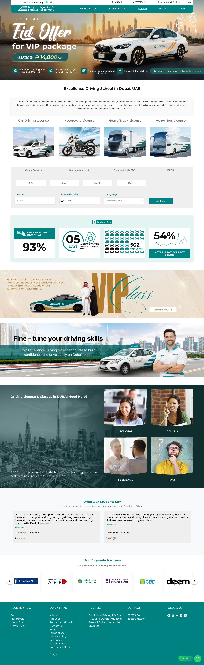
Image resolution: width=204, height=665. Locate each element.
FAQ (52, 629)
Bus (130, 183)
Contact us (56, 625)
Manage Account (79, 170)
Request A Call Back (169, 2)
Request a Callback (61, 622)
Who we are (57, 615)
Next (193, 527)
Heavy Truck (18, 625)
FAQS (170, 170)
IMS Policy (56, 640)
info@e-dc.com (137, 618)
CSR (52, 650)
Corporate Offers (60, 647)
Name (20, 194)
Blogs (53, 654)
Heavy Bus (17, 622)
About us (55, 618)
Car (13, 615)
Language (111, 194)
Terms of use (57, 632)
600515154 (139, 2)
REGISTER (142, 9)
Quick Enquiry (33, 170)
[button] (62, 200)
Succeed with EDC (125, 170)
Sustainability (58, 643)
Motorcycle (17, 618)
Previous (11, 527)
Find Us (117, 2)
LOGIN (182, 8)
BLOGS (162, 8)
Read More (19, 527)
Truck (97, 183)
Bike (64, 183)
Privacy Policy (58, 636)
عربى (189, 2)
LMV (30, 183)
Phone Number (70, 194)
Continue (161, 201)
